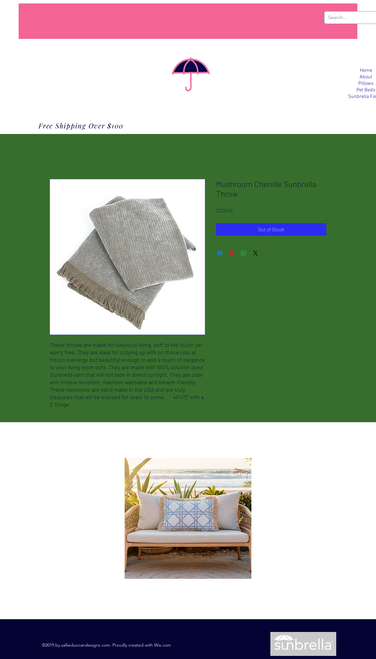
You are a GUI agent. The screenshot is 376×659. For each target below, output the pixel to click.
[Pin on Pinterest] (232, 253)
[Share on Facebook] (220, 253)
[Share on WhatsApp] (243, 253)
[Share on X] (255, 253)
